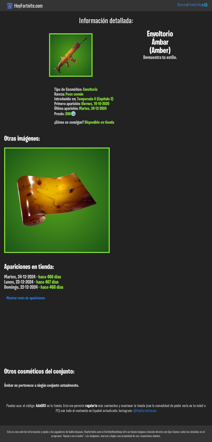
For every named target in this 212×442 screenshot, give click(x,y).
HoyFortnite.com (28, 5)
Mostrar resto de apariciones (25, 298)
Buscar (181, 4)
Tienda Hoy (195, 4)
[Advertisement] (106, 333)
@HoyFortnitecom (145, 410)
